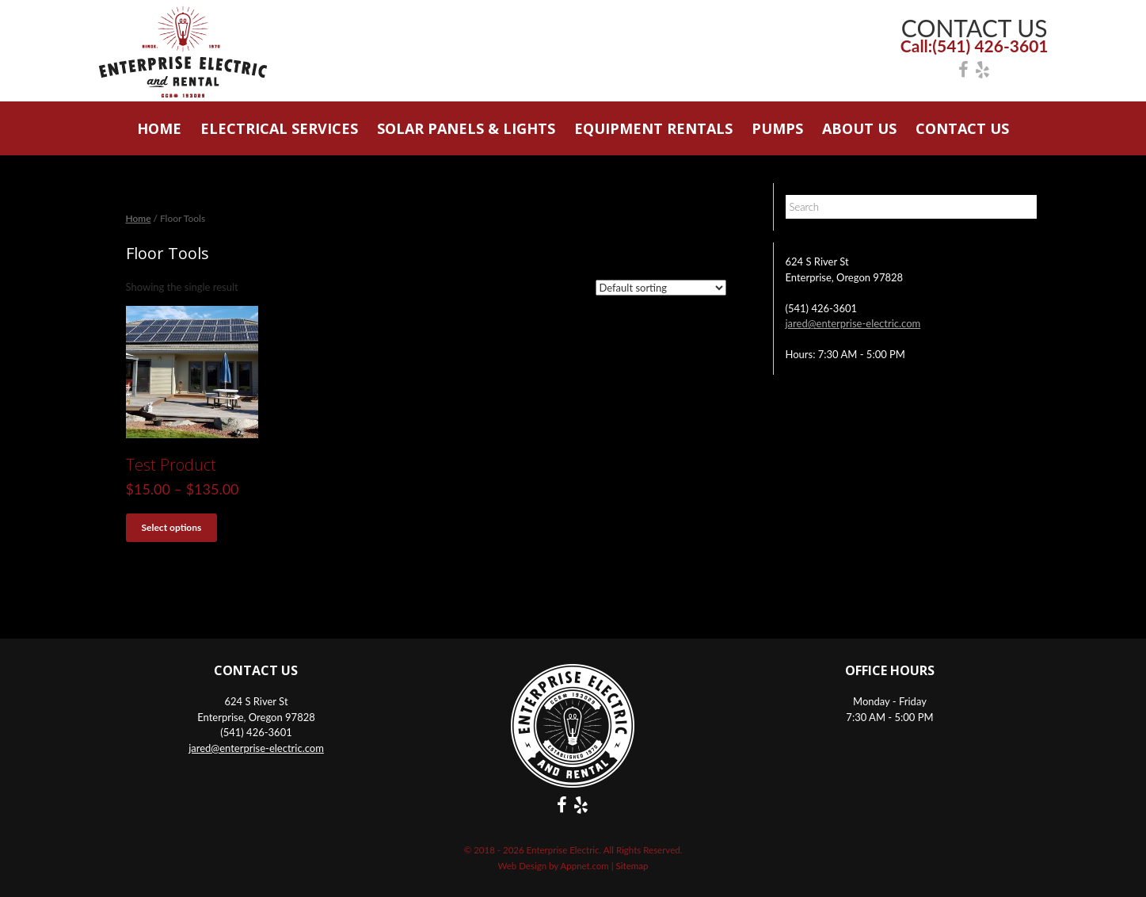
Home (159, 128)
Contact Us (962, 128)
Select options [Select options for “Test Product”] (172, 527)
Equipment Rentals (653, 128)
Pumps (777, 128)
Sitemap (632, 866)
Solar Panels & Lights (466, 128)
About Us (859, 128)
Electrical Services (279, 128)
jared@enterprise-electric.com (853, 323)
